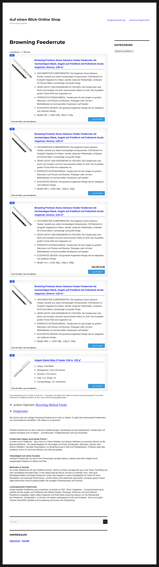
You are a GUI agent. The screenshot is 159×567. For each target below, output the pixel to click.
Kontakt (25, 541)
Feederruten (20, 411)
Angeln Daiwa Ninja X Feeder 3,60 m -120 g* (58, 360)
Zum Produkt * (97, 119)
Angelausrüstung (116, 20)
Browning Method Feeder (51, 405)
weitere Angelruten (139, 20)
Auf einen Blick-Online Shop (35, 19)
